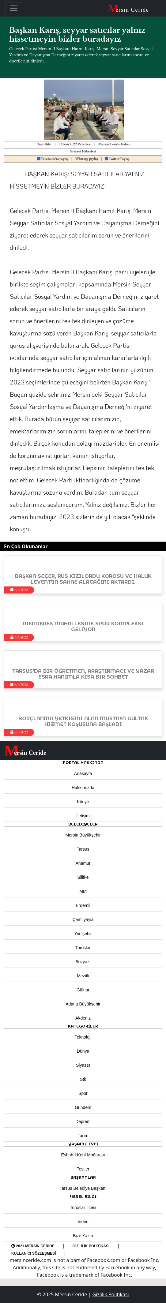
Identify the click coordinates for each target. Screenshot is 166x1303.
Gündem (83, 1107)
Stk (83, 1079)
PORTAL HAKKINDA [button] (83, 762)
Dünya (83, 1051)
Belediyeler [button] (83, 824)
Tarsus (83, 849)
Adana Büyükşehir (83, 1004)
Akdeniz (83, 1018)
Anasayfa (83, 773)
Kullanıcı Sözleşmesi (33, 1253)
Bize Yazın (83, 1235)
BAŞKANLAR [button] (83, 1177)
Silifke (83, 877)
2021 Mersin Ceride (33, 1246)
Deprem (83, 1121)
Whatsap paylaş (86, 159)
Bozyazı (83, 961)
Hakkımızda (83, 787)
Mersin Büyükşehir (82, 835)
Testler (83, 1168)
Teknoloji (83, 1037)
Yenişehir (83, 933)
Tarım (83, 1135)
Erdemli (83, 905)
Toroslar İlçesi (83, 1207)
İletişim (83, 815)
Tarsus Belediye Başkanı (82, 1188)
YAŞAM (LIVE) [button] (83, 1144)
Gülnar (83, 989)
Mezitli (83, 975)
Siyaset (83, 1065)
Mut (82, 891)
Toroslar (83, 947)
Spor (83, 1093)
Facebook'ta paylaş (52, 159)
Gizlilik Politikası (91, 1246)
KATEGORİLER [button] (83, 1026)
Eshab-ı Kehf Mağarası (83, 1154)
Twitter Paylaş (117, 159)
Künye (83, 801)
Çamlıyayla (82, 919)
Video (83, 1221)
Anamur (82, 863)
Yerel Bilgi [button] (83, 1196)
